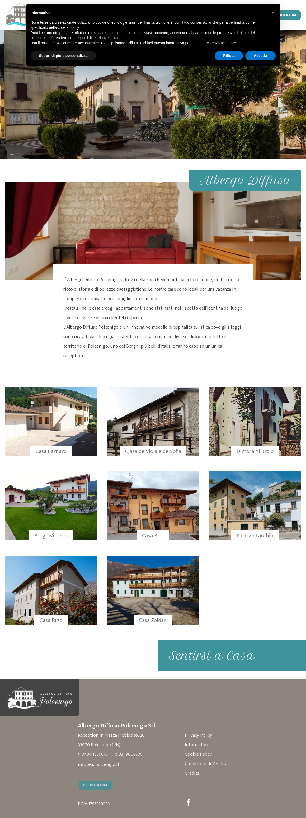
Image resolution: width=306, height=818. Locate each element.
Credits (192, 773)
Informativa (196, 745)
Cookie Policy (198, 754)
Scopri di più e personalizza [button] (63, 56)
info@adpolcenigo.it (98, 765)
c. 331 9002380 (129, 754)
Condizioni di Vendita (206, 764)
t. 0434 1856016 (93, 754)
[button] (273, 12)
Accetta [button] (260, 56)
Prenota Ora (284, 15)
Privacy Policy (198, 735)
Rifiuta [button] (229, 56)
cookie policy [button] (68, 27)
